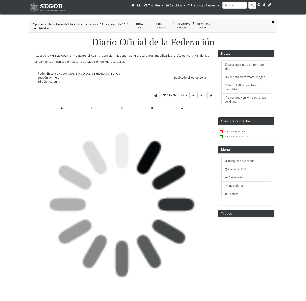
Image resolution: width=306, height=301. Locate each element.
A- (193, 95)
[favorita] (211, 95)
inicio (136, 5)
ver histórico (41, 28)
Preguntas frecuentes (204, 5)
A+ (202, 95)
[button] (154, 5)
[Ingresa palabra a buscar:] (234, 5)
